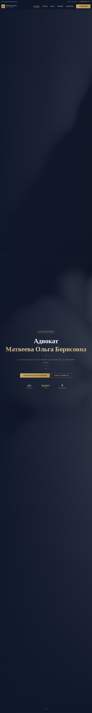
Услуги (45, 6)
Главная (36, 6)
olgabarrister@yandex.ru (9, 1)
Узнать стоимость (61, 375)
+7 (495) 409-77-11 (85, 1)
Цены (52, 6)
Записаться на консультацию (35, 375)
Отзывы (60, 6)
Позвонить (83, 6)
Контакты (69, 6)
